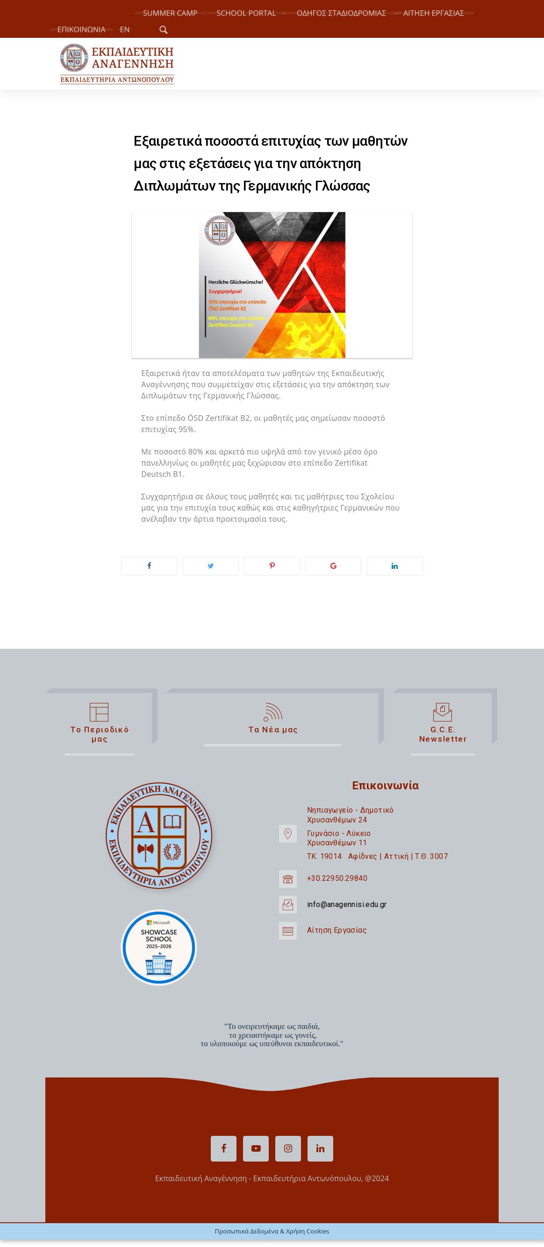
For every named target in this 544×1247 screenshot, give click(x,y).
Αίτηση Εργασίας (337, 930)
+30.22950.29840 (337, 878)
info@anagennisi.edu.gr (347, 904)
